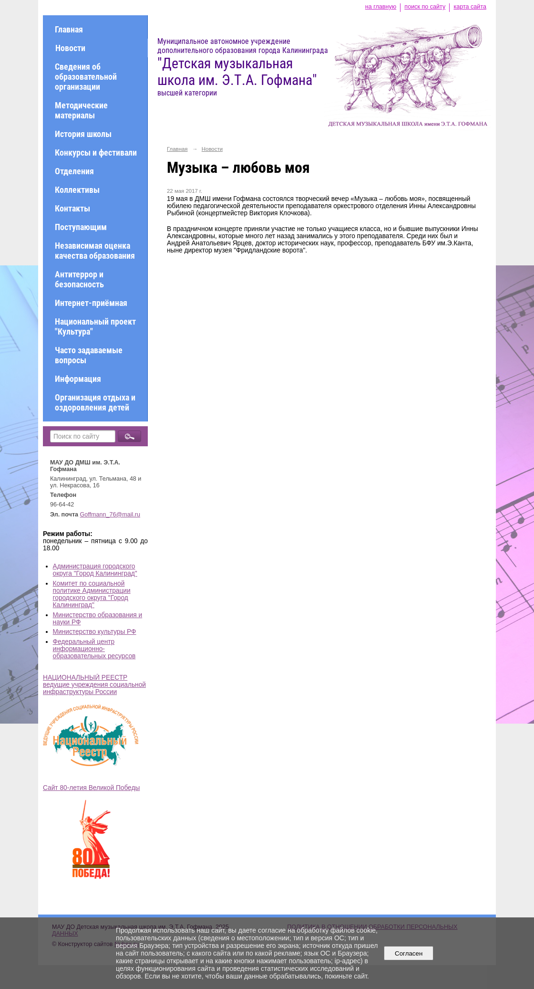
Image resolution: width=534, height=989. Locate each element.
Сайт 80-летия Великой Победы (91, 787)
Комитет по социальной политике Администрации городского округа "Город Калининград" (92, 594)
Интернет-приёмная (91, 303)
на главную (380, 6)
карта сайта (469, 6)
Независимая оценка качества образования (95, 251)
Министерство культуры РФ (94, 631)
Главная (69, 29)
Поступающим (81, 227)
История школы (83, 134)
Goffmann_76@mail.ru (110, 514)
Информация (78, 379)
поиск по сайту (424, 6)
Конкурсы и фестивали (96, 152)
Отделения (74, 171)
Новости (70, 48)
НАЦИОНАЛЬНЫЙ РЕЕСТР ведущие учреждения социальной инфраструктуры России (94, 684)
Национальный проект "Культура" (95, 326)
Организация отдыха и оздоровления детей (95, 402)
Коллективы (77, 190)
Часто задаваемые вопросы (89, 355)
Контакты (72, 208)
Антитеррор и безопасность (79, 279)
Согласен (408, 953)
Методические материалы (81, 110)
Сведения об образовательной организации (86, 77)
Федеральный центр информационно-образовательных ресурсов (94, 649)
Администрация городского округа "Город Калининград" (95, 570)
